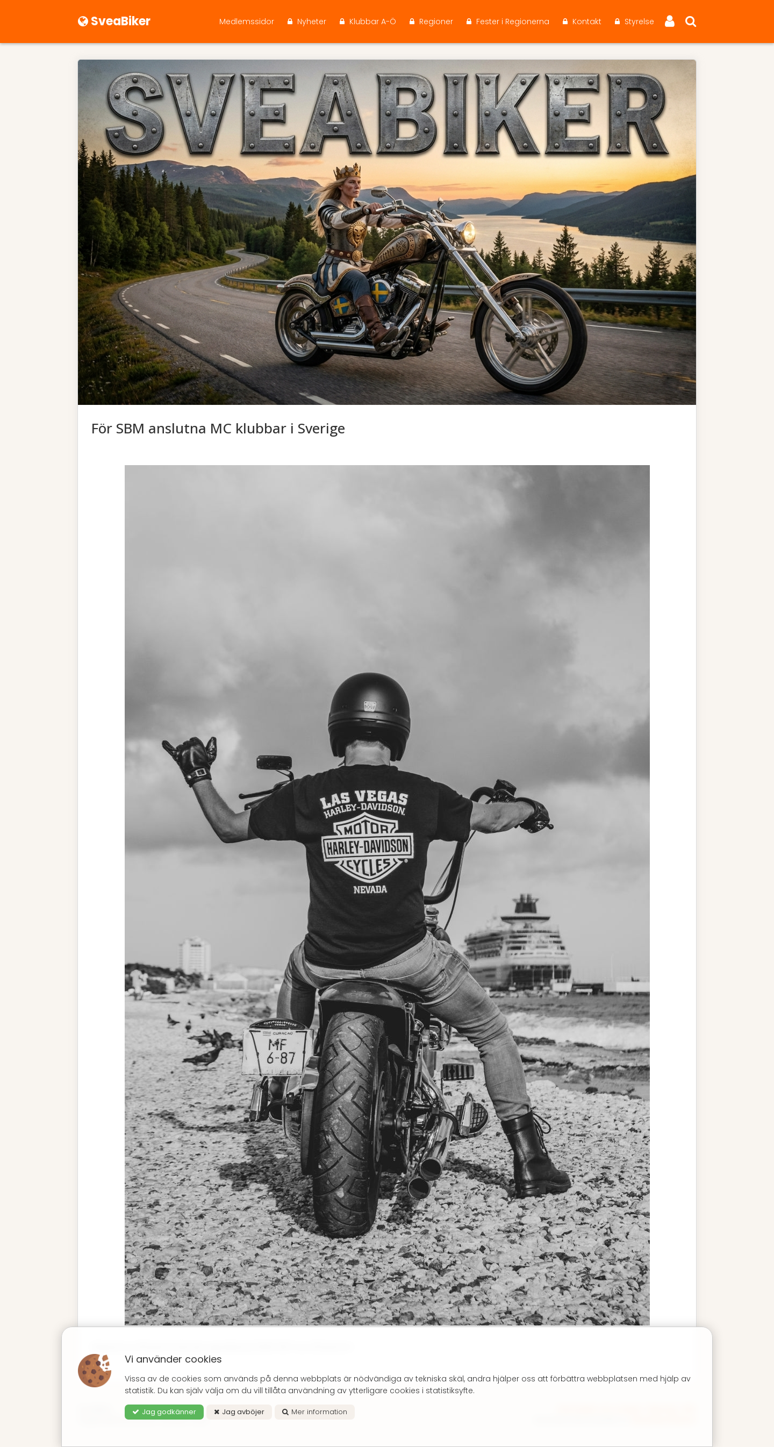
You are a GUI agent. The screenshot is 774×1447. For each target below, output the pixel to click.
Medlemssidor (246, 21)
